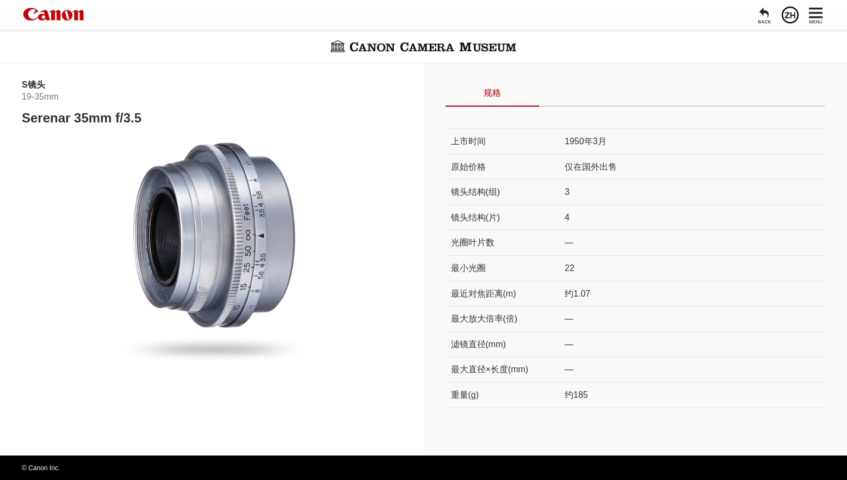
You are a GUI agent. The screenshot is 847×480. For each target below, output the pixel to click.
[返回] (764, 14)
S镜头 (33, 84)
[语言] (790, 14)
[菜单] (815, 14)
